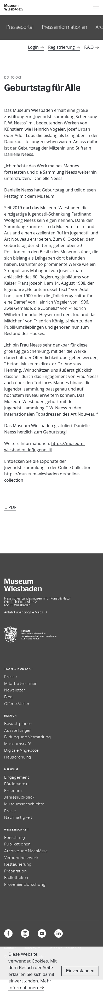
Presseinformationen (64, 27)
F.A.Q (89, 47)
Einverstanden (80, 970)
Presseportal (19, 27)
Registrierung (64, 47)
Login (36, 47)
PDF (12, 507)
